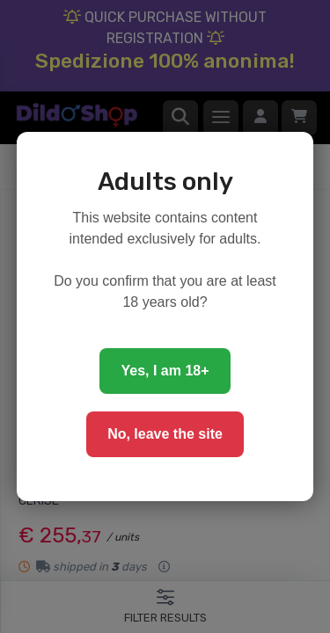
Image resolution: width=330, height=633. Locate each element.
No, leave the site (165, 433)
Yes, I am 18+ (165, 370)
